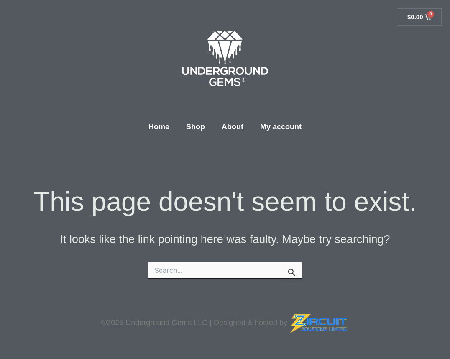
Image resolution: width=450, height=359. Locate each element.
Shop (195, 127)
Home (158, 127)
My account (281, 127)
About (232, 127)
